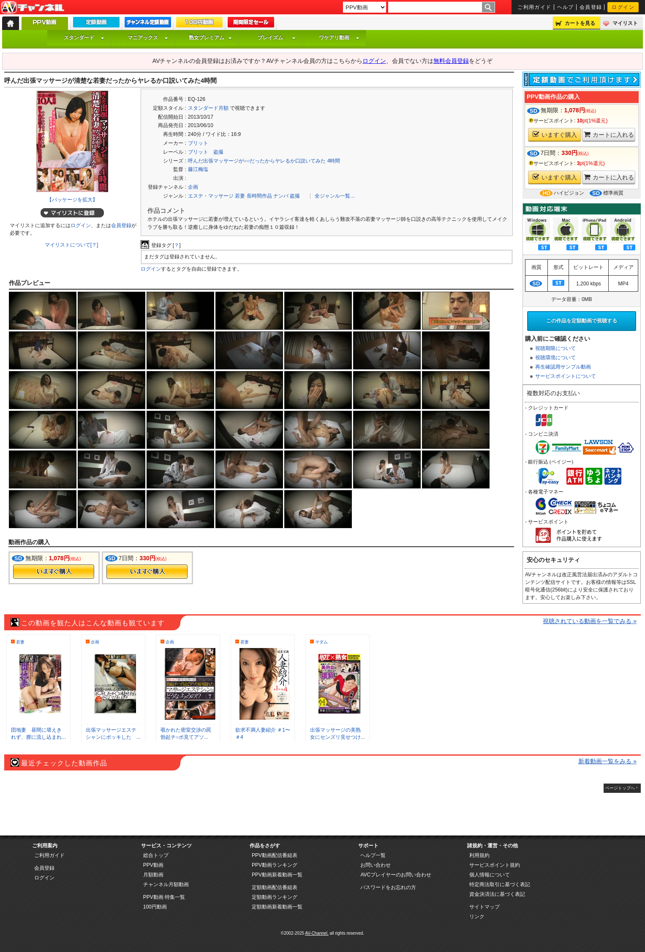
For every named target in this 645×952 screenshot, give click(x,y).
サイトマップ (484, 907)
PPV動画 (153, 865)
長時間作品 (259, 196)
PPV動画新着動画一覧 (277, 875)
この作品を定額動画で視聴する (581, 321)
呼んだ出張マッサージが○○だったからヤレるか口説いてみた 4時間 (264, 161)
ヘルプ (565, 7)
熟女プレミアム (210, 38)
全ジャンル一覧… (335, 196)
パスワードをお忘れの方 (388, 887)
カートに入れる (609, 134)
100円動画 (155, 907)
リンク (476, 916)
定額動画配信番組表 (274, 887)
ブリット (198, 143)
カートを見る (580, 23)
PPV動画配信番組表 (274, 855)
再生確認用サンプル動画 (563, 367)
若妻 (240, 196)
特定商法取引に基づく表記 (499, 884)
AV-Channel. (316, 933)
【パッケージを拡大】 (72, 200)
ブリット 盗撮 (205, 152)
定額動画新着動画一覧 (277, 907)
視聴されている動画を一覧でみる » (590, 621)
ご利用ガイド (534, 7)
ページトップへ (620, 788)
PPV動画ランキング (274, 865)
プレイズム (277, 38)
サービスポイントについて (565, 376)
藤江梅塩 (198, 169)
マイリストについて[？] (71, 245)
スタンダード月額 (208, 108)
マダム (321, 642)
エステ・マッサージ (211, 196)
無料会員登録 (451, 60)
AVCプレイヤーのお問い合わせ (395, 875)
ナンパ (280, 196)
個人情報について (489, 875)
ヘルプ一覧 (373, 855)
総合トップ (156, 855)
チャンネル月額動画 (166, 884)
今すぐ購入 (53, 571)
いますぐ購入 (555, 134)
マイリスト (625, 23)
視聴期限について (555, 348)
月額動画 (153, 875)
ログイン (623, 7)
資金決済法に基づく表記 (497, 894)
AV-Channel (32, 7)
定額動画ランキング (274, 897)
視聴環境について (555, 358)
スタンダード (84, 38)
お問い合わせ (375, 865)
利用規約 (479, 855)
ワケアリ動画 (339, 38)
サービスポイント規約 (494, 865)
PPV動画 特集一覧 (164, 897)
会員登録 (591, 7)
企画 (193, 187)
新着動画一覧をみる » (607, 761)
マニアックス (148, 38)
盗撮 (295, 196)
